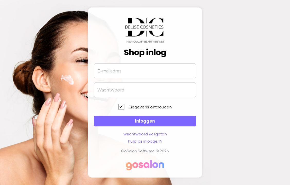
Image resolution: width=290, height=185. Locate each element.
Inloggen (145, 120)
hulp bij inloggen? (145, 141)
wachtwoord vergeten (145, 133)
